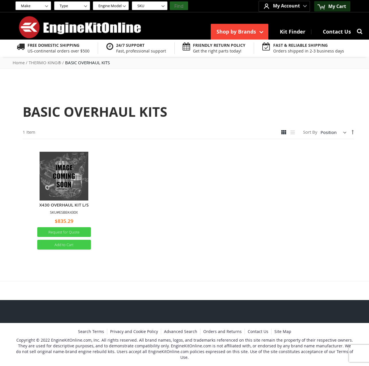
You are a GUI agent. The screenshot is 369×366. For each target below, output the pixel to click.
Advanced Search (180, 331)
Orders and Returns (222, 331)
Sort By (310, 132)
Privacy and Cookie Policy (134, 331)
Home (19, 62)
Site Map (282, 331)
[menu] (284, 32)
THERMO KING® (45, 62)
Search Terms (91, 331)
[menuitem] (239, 32)
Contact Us (258, 331)
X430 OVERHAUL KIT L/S (64, 205)
